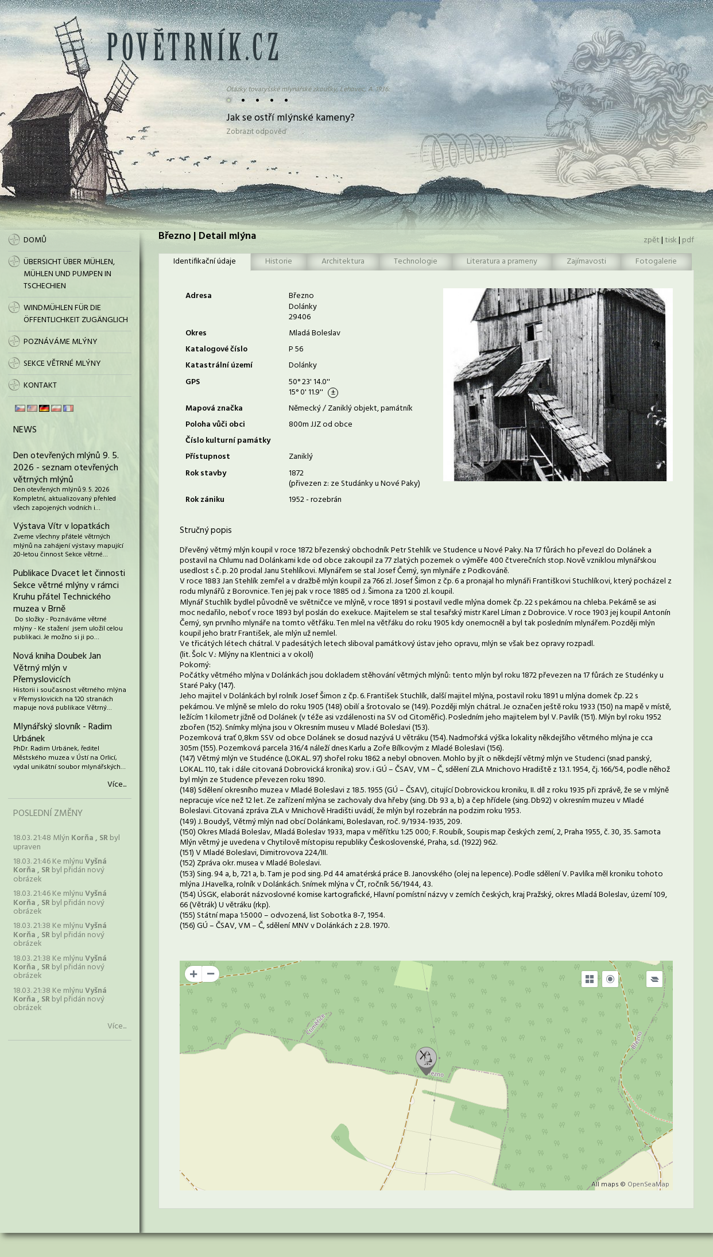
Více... (116, 785)
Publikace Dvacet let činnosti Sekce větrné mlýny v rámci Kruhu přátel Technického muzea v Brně (69, 591)
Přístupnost (207, 456)
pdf (688, 240)
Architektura (343, 261)
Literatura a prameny (502, 261)
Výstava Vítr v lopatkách (61, 526)
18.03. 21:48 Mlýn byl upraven (66, 842)
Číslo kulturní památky (227, 440)
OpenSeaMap (648, 1184)
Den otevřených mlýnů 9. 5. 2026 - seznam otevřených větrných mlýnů (66, 468)
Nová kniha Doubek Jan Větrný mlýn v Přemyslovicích (57, 668)
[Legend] (654, 979)
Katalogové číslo (216, 349)
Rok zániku (204, 499)
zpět (652, 240)
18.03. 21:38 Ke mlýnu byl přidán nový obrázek (60, 934)
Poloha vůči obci (215, 424)
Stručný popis (206, 530)
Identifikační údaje (204, 261)
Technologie (415, 261)
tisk (671, 240)
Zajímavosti (586, 261)
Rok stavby (205, 473)
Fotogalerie (656, 261)
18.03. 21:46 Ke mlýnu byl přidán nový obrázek (60, 870)
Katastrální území (219, 365)
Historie (278, 261)
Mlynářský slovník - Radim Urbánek (62, 733)
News (25, 430)
